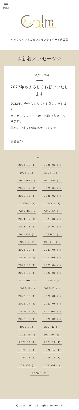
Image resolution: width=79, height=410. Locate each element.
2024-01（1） (53, 234)
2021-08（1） (28, 342)
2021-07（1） (53, 342)
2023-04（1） (53, 265)
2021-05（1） (53, 349)
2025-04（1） (53, 188)
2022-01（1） (28, 326)
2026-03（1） (53, 164)
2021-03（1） (53, 357)
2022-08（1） (53, 296)
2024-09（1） (53, 211)
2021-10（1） (52, 334)
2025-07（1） (27, 188)
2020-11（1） (40, 373)
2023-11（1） (52, 241)
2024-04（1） (27, 226)
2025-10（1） (27, 180)
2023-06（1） (53, 257)
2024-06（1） (53, 218)
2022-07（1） (27, 303)
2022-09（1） (27, 296)
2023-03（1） (27, 272)
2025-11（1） (52, 172)
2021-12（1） (52, 326)
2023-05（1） (27, 265)
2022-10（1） (52, 288)
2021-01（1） (53, 365)
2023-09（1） (27, 249)
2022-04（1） (53, 311)
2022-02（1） (53, 319)
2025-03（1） (27, 195)
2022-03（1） (27, 319)
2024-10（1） (27, 211)
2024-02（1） (28, 234)
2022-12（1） (53, 280)
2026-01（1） (28, 172)
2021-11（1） (28, 334)
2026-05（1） (27, 164)
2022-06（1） (53, 303)
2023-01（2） (28, 280)
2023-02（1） (53, 272)
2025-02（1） (53, 195)
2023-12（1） (28, 241)
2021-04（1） (28, 357)
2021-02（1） (28, 365)
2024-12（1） (53, 203)
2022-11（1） (27, 288)
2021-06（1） (28, 349)
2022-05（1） (27, 311)
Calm (30, 405)
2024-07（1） (27, 218)
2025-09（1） (53, 180)
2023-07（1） (27, 257)
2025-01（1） (28, 203)
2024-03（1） (53, 226)
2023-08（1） (53, 249)
